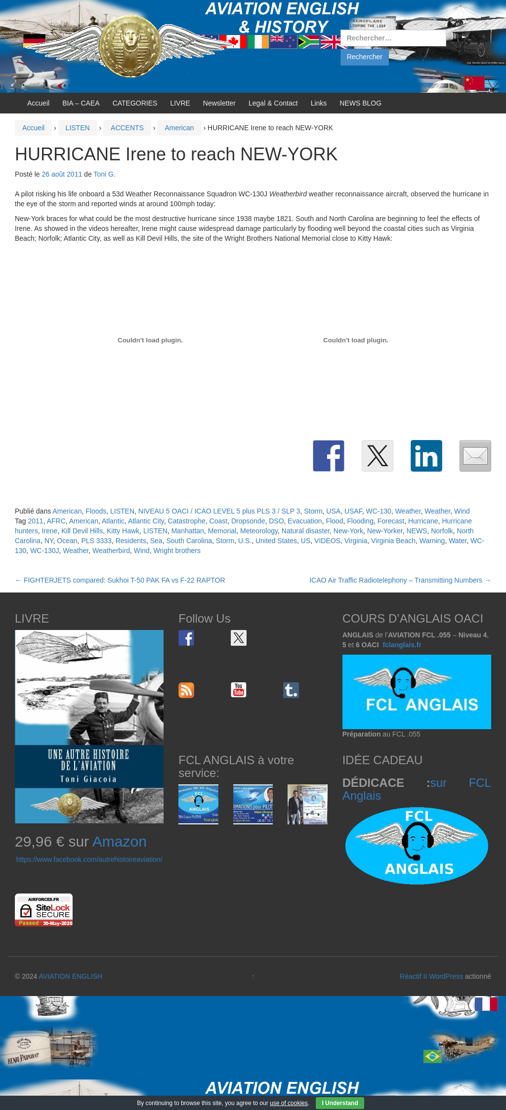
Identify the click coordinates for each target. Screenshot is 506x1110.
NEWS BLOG (360, 103)
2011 (35, 521)
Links (319, 103)
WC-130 (378, 511)
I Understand (340, 1103)
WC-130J (44, 551)
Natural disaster (306, 531)
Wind (462, 511)
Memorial (222, 531)
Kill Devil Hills (82, 531)
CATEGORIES (135, 103)
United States (276, 541)
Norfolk (442, 531)
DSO (276, 521)
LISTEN (78, 128)
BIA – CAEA (80, 103)
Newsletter (219, 103)
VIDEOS (327, 541)
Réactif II (413, 976)
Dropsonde (248, 521)
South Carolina (189, 541)
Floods (95, 511)
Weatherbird (111, 551)
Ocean (67, 541)
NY (48, 541)
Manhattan (187, 531)
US (305, 541)
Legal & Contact (273, 103)
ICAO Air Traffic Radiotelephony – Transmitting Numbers (400, 580)
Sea (156, 541)
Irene (49, 531)
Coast (219, 521)
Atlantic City (146, 521)
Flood (334, 521)
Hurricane (423, 521)
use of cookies (289, 1103)
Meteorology (259, 531)
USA (333, 511)
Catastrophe (187, 521)
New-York (348, 531)
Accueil (38, 103)
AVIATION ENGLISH (70, 976)
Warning (432, 541)
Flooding (360, 521)
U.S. (245, 541)
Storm (313, 511)
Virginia (355, 541)
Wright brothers (176, 551)
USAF (353, 511)
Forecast (391, 521)
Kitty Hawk (123, 531)
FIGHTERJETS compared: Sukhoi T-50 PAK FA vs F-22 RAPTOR (120, 580)
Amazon (119, 841)
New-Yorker (385, 531)
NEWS (416, 531)
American (179, 128)
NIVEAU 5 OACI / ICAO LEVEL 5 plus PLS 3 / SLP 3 (219, 511)
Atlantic (113, 521)
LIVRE (180, 103)
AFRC (56, 521)
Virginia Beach (393, 541)
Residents (131, 541)
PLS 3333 (96, 541)
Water (457, 541)
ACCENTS (127, 128)
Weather (408, 511)
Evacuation (305, 521)
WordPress (446, 976)
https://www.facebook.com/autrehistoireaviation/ (89, 859)
